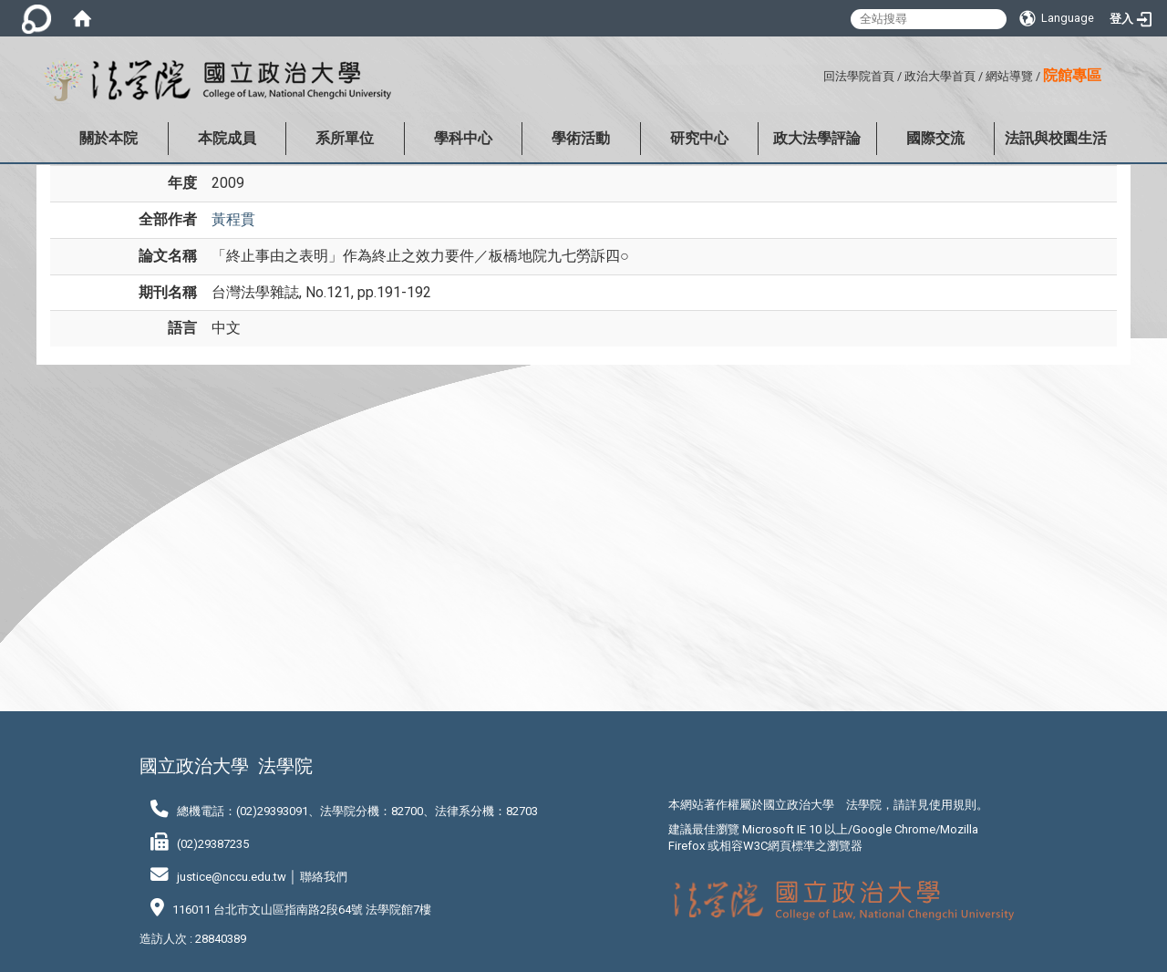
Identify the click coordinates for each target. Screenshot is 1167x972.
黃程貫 (233, 219)
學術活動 (581, 138)
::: (816, 73)
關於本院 (108, 138)
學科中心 (463, 138)
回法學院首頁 (858, 76)
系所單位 (344, 138)
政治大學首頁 (940, 76)
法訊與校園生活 (1056, 138)
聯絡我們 (323, 877)
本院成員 (227, 138)
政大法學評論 (817, 138)
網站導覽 (1009, 76)
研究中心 (699, 138)
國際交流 (935, 138)
